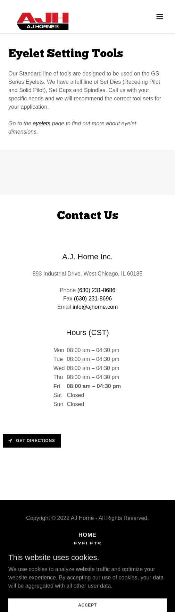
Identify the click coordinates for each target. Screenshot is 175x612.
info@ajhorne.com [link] (95, 307)
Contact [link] (87, 571)
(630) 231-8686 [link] (96, 290)
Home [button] (87, 535)
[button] (160, 17)
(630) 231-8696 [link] (93, 299)
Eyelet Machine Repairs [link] (87, 562)
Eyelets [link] (87, 544)
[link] (41, 16)
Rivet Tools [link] (87, 553)
